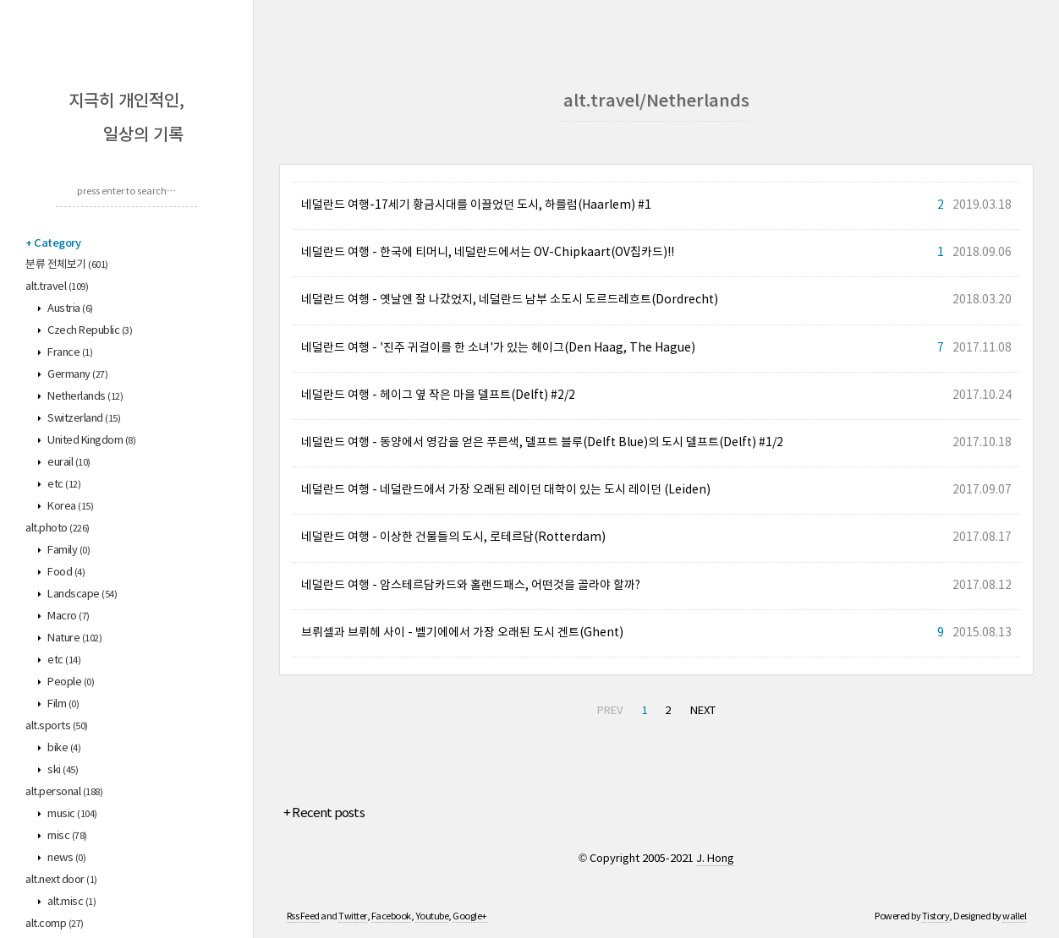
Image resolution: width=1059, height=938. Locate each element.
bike (63, 748)
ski (62, 770)
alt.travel (56, 287)
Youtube (432, 916)
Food (65, 572)
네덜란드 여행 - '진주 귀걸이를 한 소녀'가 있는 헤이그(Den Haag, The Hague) (498, 348)
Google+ (470, 916)
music (71, 814)
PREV (610, 711)
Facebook (391, 916)
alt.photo (57, 528)
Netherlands (84, 396)
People (70, 682)
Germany (77, 374)
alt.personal (63, 792)
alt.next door (61, 880)
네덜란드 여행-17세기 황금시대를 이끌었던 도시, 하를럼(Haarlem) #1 (476, 205)
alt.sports (56, 726)
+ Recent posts (324, 813)
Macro (68, 616)
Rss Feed (303, 916)
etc (63, 484)
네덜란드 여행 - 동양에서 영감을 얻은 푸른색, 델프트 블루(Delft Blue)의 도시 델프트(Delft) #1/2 (542, 443)
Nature (74, 638)
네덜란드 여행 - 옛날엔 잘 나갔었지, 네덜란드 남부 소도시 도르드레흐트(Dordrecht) (509, 300)
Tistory (936, 916)
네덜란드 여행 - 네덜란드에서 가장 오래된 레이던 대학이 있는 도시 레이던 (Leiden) (506, 490)
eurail (68, 462)
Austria (69, 309)
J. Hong (715, 859)
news (66, 858)
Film (63, 704)
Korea (70, 506)
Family (68, 550)
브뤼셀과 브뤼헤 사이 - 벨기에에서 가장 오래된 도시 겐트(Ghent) (462, 633)
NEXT (703, 711)
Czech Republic (89, 330)
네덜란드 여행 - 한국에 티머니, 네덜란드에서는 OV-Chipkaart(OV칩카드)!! (487, 252)
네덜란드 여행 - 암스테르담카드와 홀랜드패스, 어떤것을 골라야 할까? (470, 585)
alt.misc (71, 902)
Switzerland (83, 418)
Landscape (82, 594)
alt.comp (54, 924)
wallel (1014, 916)
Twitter (352, 916)
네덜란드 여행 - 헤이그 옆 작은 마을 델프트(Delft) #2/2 (438, 395)
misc (66, 836)
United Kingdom (91, 440)
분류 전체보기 (66, 265)
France (69, 352)
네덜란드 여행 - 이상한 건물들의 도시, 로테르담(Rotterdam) (453, 537)
